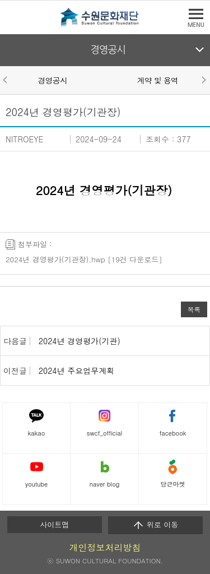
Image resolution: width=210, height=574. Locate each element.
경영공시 (107, 50)
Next (203, 80)
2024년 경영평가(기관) (79, 340)
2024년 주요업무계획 (76, 370)
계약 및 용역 (157, 80)
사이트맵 (54, 524)
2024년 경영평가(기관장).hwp (55, 259)
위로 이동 (155, 524)
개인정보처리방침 (105, 547)
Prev (6, 80)
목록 (194, 309)
